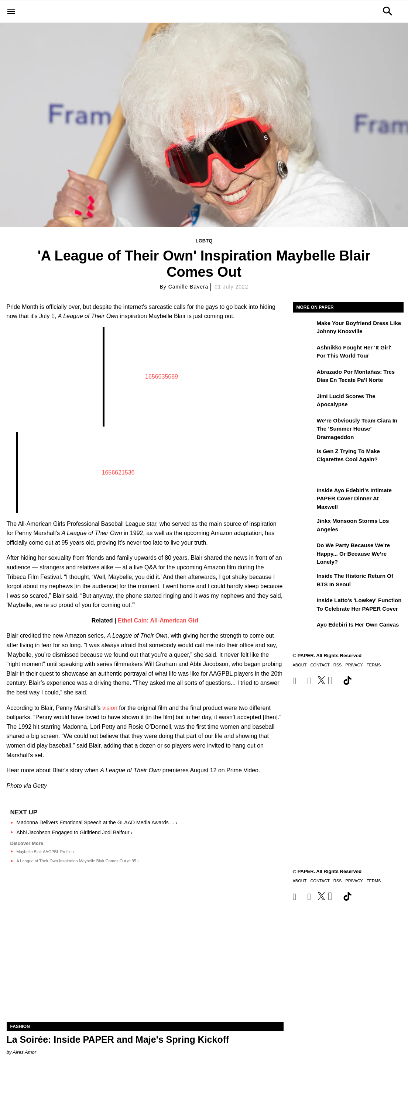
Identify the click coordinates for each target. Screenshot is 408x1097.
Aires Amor (24, 1052)
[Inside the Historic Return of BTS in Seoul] (304, 581)
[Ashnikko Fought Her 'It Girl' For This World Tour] (304, 353)
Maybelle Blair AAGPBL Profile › (45, 851)
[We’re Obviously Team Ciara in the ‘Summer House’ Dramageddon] (304, 426)
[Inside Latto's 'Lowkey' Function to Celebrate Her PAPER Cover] (304, 605)
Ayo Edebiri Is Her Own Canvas (358, 624)
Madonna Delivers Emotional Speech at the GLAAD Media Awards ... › (97, 822)
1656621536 (118, 472)
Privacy (354, 665)
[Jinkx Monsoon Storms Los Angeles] (304, 526)
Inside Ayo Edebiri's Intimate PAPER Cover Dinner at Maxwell (354, 498)
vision (109, 708)
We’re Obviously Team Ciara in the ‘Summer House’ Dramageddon (357, 428)
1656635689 (161, 376)
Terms (374, 665)
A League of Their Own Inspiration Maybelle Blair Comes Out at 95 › (78, 861)
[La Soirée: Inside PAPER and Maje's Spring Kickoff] (145, 953)
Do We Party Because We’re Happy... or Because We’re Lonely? (353, 553)
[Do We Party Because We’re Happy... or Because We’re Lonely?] (304, 550)
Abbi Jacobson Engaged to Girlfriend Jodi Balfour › (75, 832)
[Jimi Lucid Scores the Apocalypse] (304, 401)
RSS (337, 665)
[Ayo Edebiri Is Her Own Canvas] (304, 630)
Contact (319, 665)
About (300, 665)
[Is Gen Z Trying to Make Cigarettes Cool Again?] (304, 456)
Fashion (20, 1026)
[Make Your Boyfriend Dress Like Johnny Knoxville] (304, 328)
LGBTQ (204, 241)
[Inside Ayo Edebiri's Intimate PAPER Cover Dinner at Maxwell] (304, 495)
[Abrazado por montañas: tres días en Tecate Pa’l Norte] (304, 377)
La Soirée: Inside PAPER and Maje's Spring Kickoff (118, 1039)
